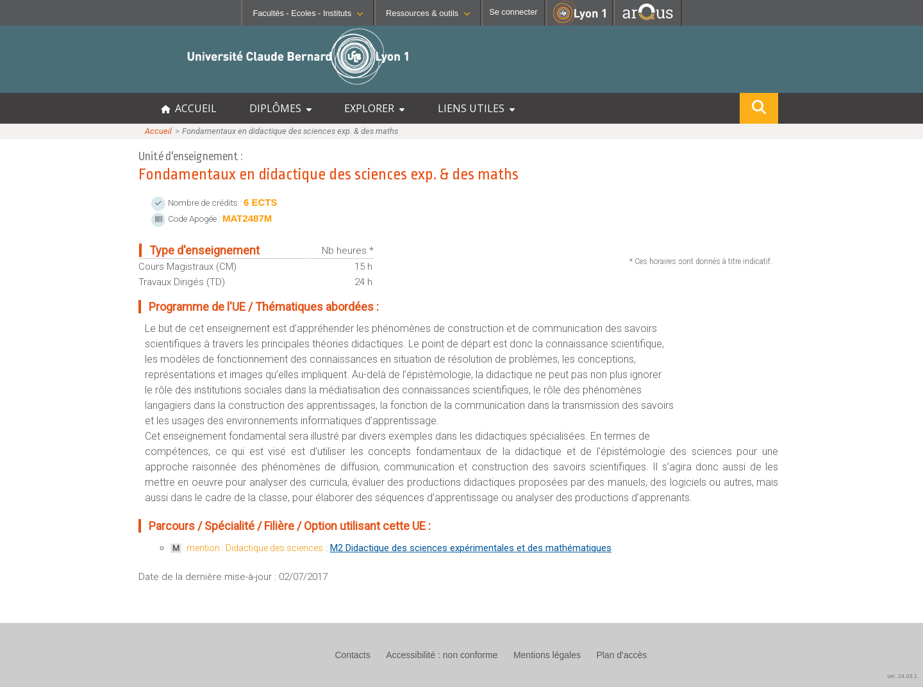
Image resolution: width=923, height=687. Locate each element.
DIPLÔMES (280, 108)
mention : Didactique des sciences (255, 548)
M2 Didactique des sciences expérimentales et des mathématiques (470, 548)
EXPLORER (374, 108)
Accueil (158, 131)
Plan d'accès (621, 655)
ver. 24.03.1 (902, 676)
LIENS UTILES (476, 108)
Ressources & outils (428, 13)
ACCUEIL (189, 108)
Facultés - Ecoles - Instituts (308, 13)
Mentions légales (547, 655)
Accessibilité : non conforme (441, 655)
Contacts (352, 655)
